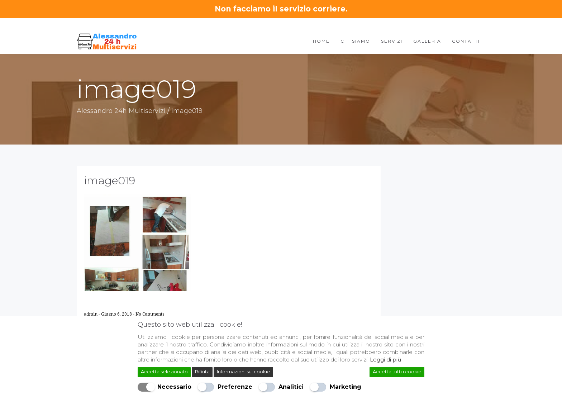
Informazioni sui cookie (243, 371)
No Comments (149, 314)
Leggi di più (385, 359)
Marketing (345, 386)
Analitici (291, 386)
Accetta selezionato (164, 371)
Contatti (466, 41)
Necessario (174, 386)
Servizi (392, 41)
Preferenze (235, 386)
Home (321, 41)
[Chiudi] (421, 323)
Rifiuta (202, 371)
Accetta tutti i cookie (397, 371)
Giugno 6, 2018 (117, 314)
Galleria (427, 41)
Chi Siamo (355, 41)
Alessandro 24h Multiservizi (121, 111)
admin (91, 314)
